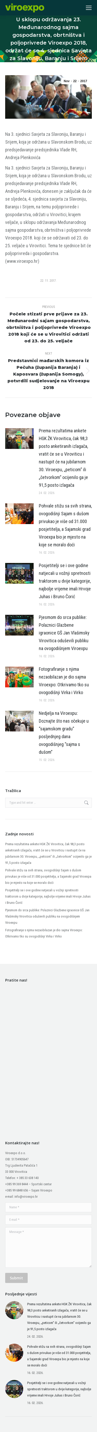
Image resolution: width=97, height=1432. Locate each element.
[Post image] (19, 438)
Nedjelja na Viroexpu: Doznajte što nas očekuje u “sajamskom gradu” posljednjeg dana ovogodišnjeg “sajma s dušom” (64, 732)
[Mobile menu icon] (89, 8)
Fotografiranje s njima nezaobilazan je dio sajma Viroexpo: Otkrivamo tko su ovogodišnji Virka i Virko (64, 680)
